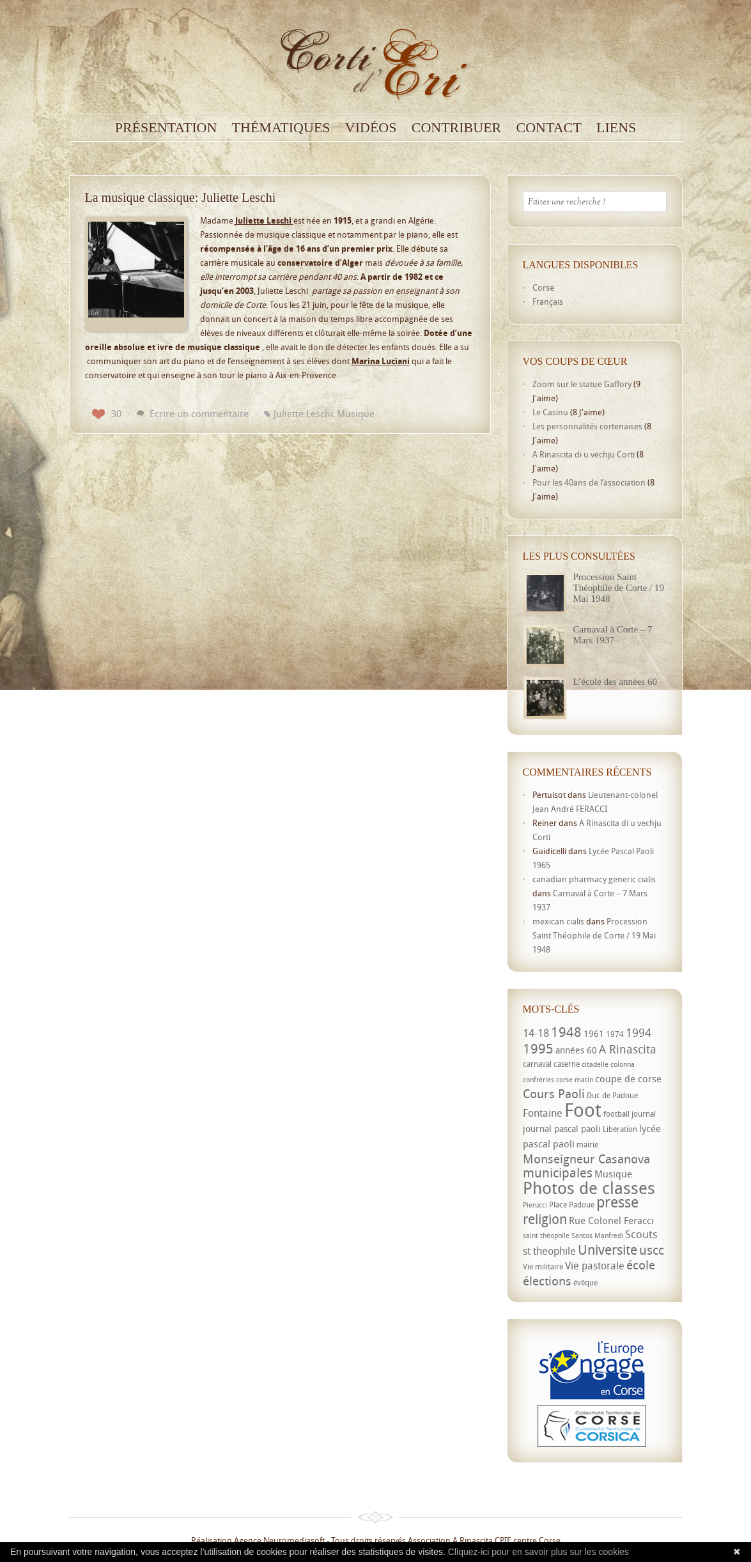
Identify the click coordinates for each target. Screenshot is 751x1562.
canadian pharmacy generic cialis (594, 879)
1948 (566, 1032)
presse (617, 1202)
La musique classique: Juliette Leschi (180, 197)
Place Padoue (571, 1204)
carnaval (537, 1064)
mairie (587, 1144)
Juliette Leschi (303, 413)
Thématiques (281, 128)
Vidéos (371, 128)
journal (643, 1113)
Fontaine (542, 1113)
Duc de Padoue (612, 1095)
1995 (538, 1048)
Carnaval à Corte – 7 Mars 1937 (613, 634)
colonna (622, 1064)
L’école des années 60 (615, 682)
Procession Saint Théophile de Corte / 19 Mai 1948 (618, 588)
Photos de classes (589, 1187)
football (616, 1113)
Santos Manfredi (597, 1235)
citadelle (595, 1064)
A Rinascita (627, 1049)
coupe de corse (628, 1078)
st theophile (549, 1251)
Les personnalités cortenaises (587, 426)
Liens (616, 128)
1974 (615, 1034)
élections (547, 1281)
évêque (585, 1282)
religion (545, 1219)
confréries (538, 1079)
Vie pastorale (594, 1266)
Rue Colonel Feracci (611, 1220)
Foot (582, 1109)
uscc (651, 1250)
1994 (638, 1032)
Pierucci (535, 1204)
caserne (567, 1064)
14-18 (536, 1032)
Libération (620, 1129)
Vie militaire (543, 1266)
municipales (557, 1172)
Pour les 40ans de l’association (589, 482)
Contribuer (457, 128)
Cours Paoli (554, 1093)
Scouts (641, 1234)
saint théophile (546, 1235)
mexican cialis (558, 921)
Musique (356, 413)
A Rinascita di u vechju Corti (583, 454)
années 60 (576, 1050)
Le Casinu (550, 412)
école (640, 1265)
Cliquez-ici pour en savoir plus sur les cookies (538, 1552)
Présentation (166, 128)
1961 (594, 1033)
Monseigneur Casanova (586, 1159)
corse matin (574, 1079)
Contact (549, 128)
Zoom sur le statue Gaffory (581, 384)
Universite (607, 1250)
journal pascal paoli (562, 1128)
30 (106, 413)
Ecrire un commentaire (199, 413)
